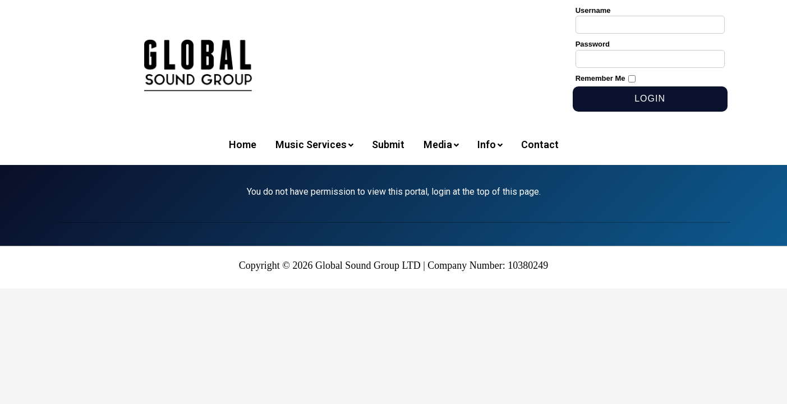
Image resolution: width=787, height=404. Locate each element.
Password (593, 44)
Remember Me (600, 78)
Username (593, 10)
